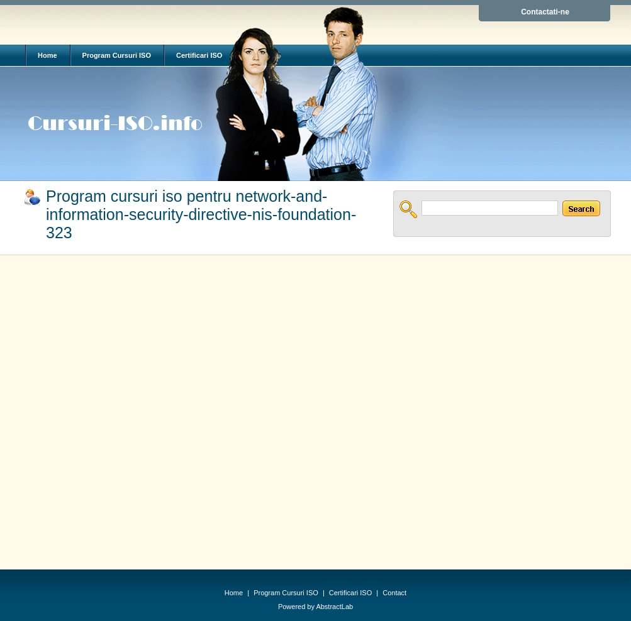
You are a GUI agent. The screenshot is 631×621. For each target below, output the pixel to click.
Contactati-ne (545, 12)
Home (47, 55)
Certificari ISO (199, 55)
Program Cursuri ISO (116, 55)
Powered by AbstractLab (315, 606)
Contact (394, 592)
